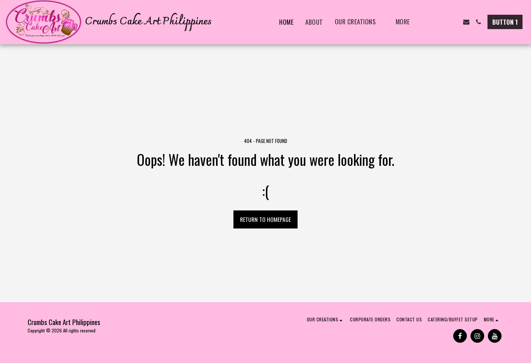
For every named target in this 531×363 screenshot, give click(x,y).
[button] (359, 22)
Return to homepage (265, 219)
